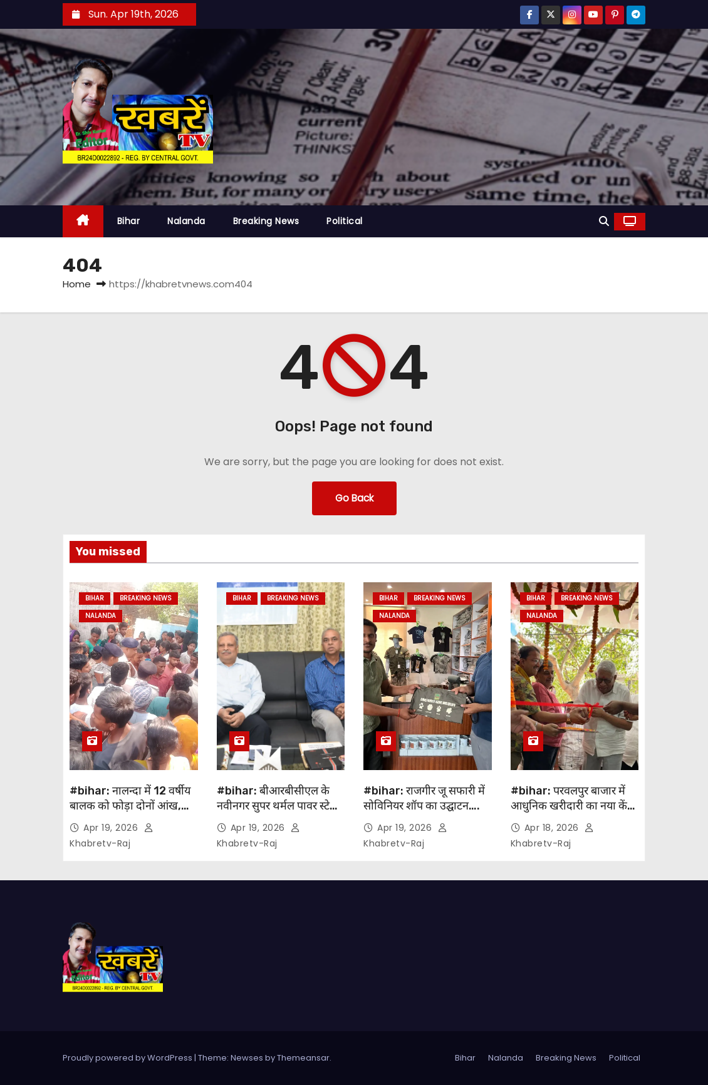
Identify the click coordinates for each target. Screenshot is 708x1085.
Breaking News (266, 221)
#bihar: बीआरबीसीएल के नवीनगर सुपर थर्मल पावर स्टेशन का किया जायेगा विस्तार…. (280, 806)
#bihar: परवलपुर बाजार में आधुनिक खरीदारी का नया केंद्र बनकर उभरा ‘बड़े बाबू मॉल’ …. (572, 806)
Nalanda (186, 221)
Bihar (128, 221)
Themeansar (303, 1058)
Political (344, 221)
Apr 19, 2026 (112, 827)
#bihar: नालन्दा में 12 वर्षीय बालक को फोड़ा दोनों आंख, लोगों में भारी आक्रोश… (130, 806)
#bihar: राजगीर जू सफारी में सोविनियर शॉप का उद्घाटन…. (424, 798)
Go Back (354, 498)
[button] (604, 221)
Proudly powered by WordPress (128, 1058)
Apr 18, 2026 (553, 827)
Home (77, 284)
